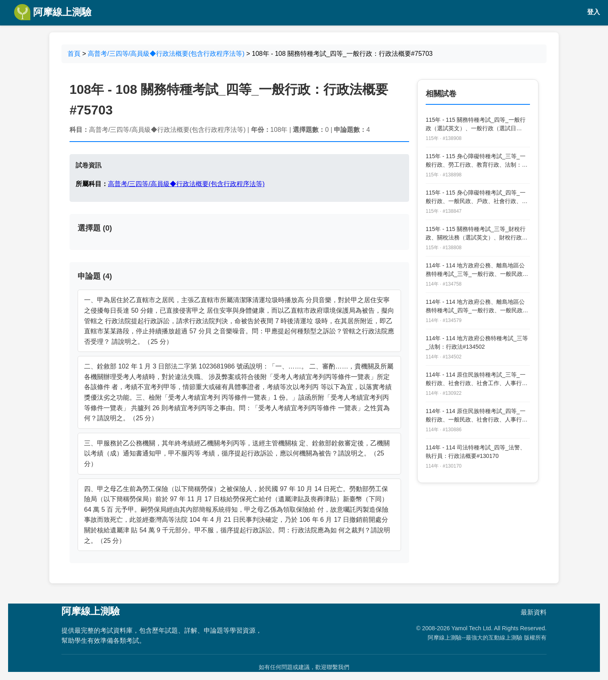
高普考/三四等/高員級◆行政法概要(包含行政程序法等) (166, 53)
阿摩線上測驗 (52, 12)
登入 (593, 11)
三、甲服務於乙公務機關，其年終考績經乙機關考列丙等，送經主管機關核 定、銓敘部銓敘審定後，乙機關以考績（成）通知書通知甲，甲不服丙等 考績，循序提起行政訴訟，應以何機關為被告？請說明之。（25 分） (237, 453)
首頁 (74, 53)
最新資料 (534, 612)
